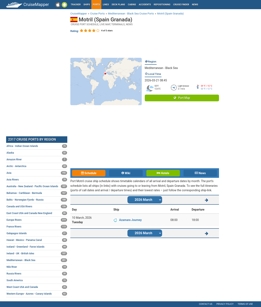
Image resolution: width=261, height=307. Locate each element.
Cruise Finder (181, 4)
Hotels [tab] (163, 173)
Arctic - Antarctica (37, 166)
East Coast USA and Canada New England (37, 213)
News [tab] (200, 173)
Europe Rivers (37, 220)
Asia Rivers (37, 179)
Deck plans (118, 4)
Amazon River (37, 159)
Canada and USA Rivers (37, 206)
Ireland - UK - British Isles (37, 253)
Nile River (37, 267)
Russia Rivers (37, 273)
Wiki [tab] (126, 173)
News (195, 4)
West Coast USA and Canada (37, 287)
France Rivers (37, 226)
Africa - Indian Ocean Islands (37, 146)
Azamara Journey (130, 220)
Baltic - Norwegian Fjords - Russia (37, 200)
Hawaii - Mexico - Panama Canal (37, 240)
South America (37, 280)
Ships (87, 4)
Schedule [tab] (88, 173)
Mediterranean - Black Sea (161, 68)
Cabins (132, 4)
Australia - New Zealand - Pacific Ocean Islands (37, 186)
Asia (37, 173)
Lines (106, 4)
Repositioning (162, 4)
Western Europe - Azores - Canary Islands (37, 294)
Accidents (145, 4)
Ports (96, 4)
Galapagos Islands (37, 233)
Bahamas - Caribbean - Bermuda (37, 193)
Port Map (182, 97)
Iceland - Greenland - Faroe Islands (37, 247)
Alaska (37, 153)
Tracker (76, 4)
